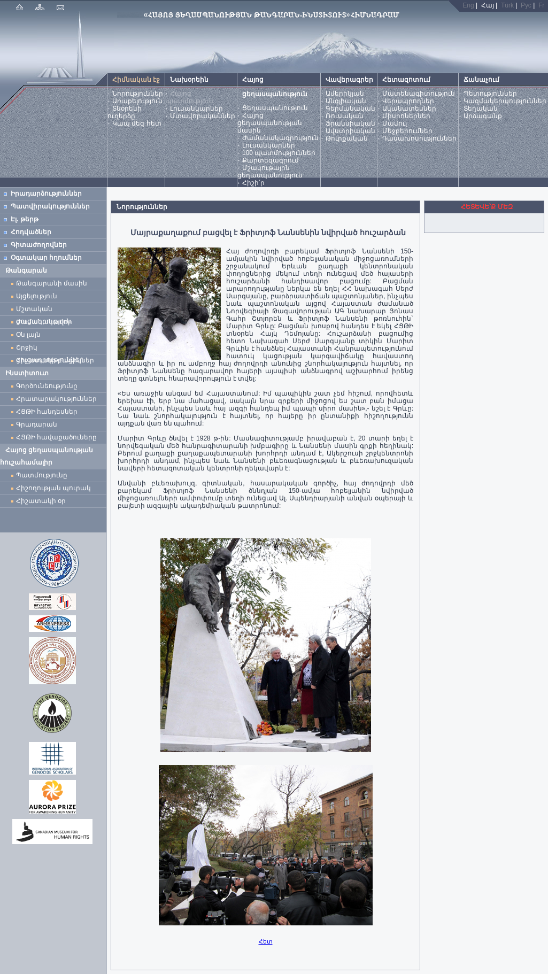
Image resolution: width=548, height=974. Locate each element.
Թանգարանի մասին (51, 283)
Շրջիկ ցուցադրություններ (52, 349)
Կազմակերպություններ (505, 101)
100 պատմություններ (278, 153)
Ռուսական (345, 116)
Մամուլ (394, 123)
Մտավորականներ (202, 116)
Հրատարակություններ (56, 399)
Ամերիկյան (345, 93)
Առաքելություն (137, 101)
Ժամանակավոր (44, 322)
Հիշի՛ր (253, 183)
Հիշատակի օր (41, 501)
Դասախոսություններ (419, 138)
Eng (468, 5)
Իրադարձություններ (46, 193)
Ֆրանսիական (350, 123)
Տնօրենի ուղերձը (124, 112)
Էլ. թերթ (24, 219)
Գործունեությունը (47, 386)
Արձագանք (483, 116)
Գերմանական (350, 108)
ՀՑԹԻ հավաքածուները (56, 437)
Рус (526, 5)
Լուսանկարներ (196, 108)
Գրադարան (36, 424)
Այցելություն (36, 296)
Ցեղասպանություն (275, 108)
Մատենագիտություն (418, 93)
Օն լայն (30, 334)
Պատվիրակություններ (50, 206)
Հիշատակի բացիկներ (57, 360)
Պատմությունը (41, 475)
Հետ (266, 941)
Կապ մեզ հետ (136, 123)
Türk (507, 5)
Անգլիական (346, 101)
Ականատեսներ (409, 108)
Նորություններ (137, 93)
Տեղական (481, 108)
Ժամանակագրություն (280, 138)
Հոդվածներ (31, 232)
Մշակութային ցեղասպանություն (270, 171)
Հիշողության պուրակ (53, 488)
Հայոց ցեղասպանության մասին (269, 123)
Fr (541, 5)
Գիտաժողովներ (39, 245)
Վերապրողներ (408, 101)
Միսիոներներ (406, 116)
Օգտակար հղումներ (46, 257)
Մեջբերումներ (407, 131)
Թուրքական (347, 138)
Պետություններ (490, 93)
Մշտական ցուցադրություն (43, 310)
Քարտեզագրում (270, 160)
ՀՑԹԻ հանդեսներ (48, 411)
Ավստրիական (350, 131)
